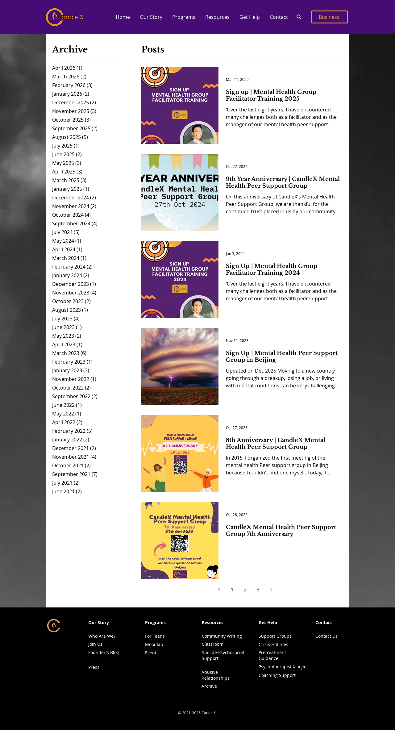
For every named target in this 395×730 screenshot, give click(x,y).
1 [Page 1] (232, 589)
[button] (151, 17)
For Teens (155, 636)
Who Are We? (101, 636)
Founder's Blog (103, 652)
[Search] (299, 17)
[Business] (329, 16)
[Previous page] (219, 589)
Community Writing (222, 636)
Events (152, 653)
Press (93, 667)
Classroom (212, 644)
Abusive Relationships (216, 675)
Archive (209, 686)
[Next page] (270, 589)
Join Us (95, 644)
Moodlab (154, 644)
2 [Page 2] (245, 589)
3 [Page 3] (258, 589)
